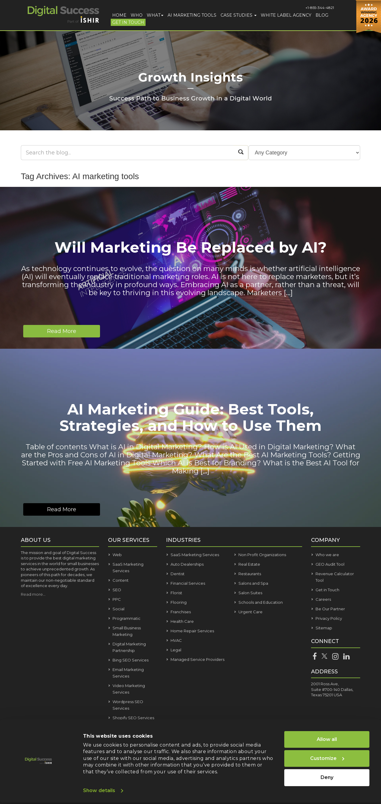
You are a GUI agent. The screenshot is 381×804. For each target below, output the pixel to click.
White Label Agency (286, 15)
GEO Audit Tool (330, 564)
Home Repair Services (192, 630)
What (155, 15)
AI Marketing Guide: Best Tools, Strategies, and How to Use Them (190, 417)
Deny (327, 777)
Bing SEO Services (131, 660)
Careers (323, 599)
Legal (176, 649)
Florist (176, 592)
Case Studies (239, 15)
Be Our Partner (330, 608)
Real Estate (249, 564)
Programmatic (126, 618)
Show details (99, 790)
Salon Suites (250, 592)
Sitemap (324, 627)
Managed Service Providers (197, 659)
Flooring (179, 602)
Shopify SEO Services (133, 717)
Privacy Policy (329, 618)
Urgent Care (250, 611)
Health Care (182, 621)
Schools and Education (260, 602)
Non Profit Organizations (262, 554)
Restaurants (249, 573)
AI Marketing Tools (192, 15)
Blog (322, 15)
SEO (117, 589)
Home (119, 15)
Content (121, 580)
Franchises (181, 611)
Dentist (178, 573)
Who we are (327, 554)
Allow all (327, 739)
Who (137, 15)
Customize (327, 758)
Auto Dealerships (187, 564)
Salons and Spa (253, 583)
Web (117, 554)
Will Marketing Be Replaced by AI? (190, 247)
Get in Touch (128, 22)
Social (118, 608)
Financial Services (188, 583)
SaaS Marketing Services (195, 554)
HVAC (176, 640)
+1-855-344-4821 (319, 7)
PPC (117, 599)
